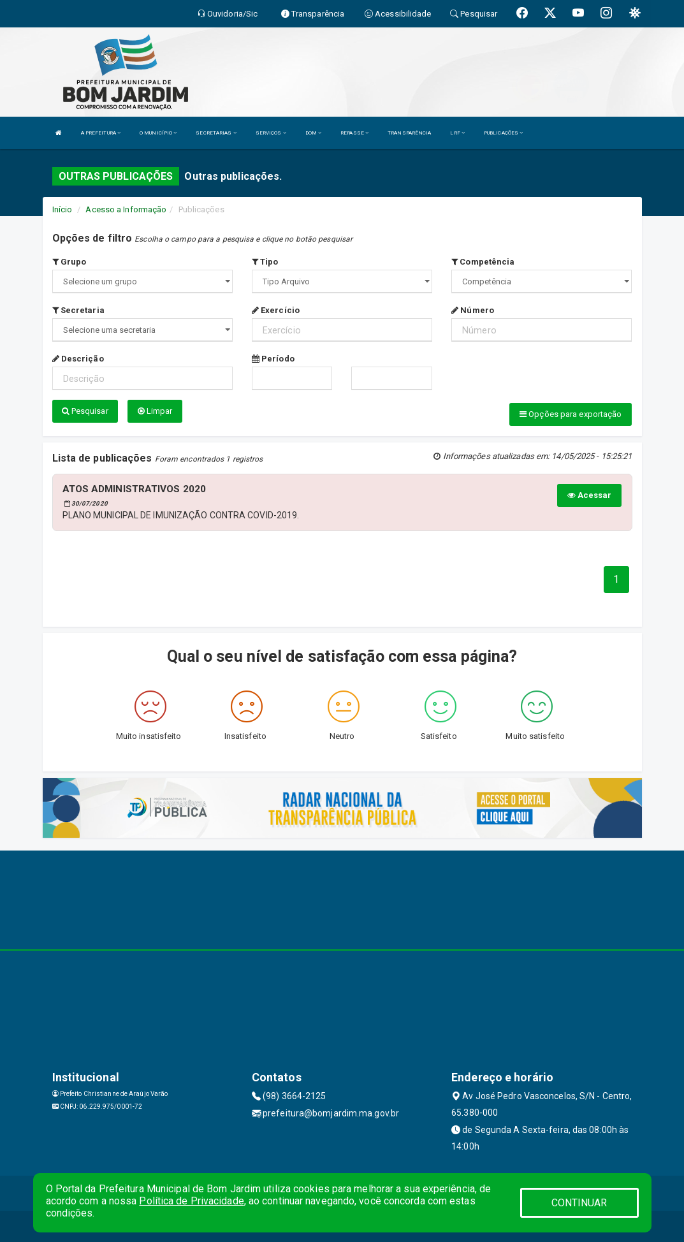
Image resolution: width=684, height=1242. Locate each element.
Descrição (78, 358)
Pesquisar (85, 411)
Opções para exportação (571, 414)
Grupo (69, 262)
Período (273, 358)
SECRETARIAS (216, 133)
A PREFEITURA (100, 133)
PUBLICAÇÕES (503, 133)
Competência (482, 262)
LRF (457, 133)
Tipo (265, 262)
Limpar (155, 411)
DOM (313, 133)
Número (472, 310)
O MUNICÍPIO (158, 133)
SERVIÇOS (271, 133)
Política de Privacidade (191, 1201)
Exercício (276, 310)
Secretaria (78, 310)
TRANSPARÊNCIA (409, 133)
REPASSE (354, 133)
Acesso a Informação (125, 209)
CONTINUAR (579, 1203)
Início (62, 209)
